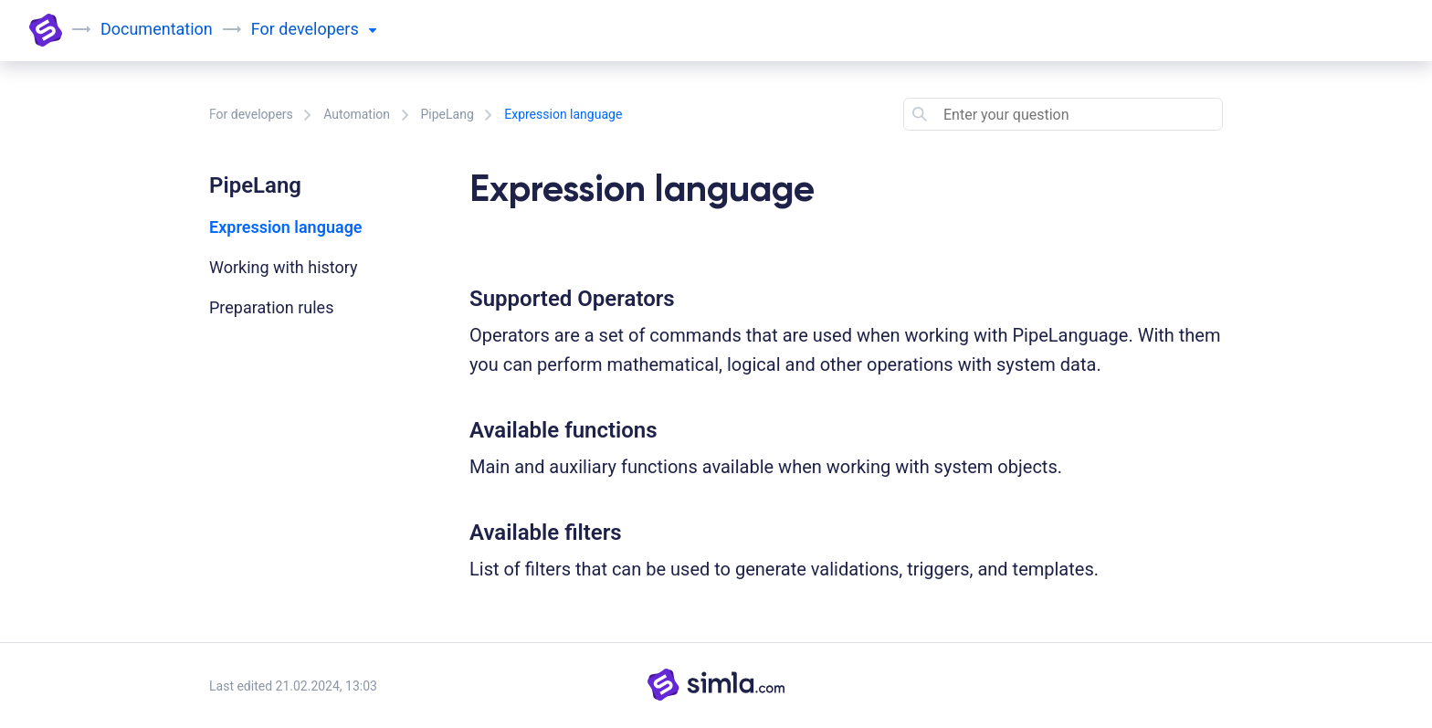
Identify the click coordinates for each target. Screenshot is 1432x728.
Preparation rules (271, 307)
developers (327, 28)
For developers (251, 114)
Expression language (286, 227)
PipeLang (447, 114)
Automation (356, 114)
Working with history (283, 267)
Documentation (156, 28)
